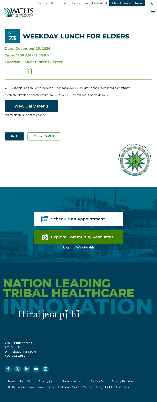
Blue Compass (119, 387)
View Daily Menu (31, 106)
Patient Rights (100, 381)
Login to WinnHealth (78, 247)
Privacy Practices (123, 381)
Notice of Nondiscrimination (69, 381)
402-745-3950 (15, 355)
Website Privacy (37, 381)
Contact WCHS (44, 136)
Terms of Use (16, 381)
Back (14, 136)
